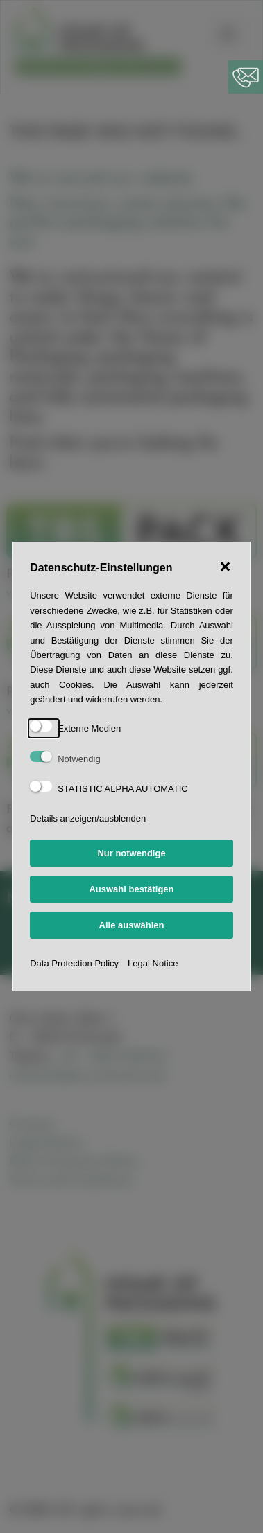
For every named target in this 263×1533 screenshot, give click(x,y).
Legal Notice (153, 963)
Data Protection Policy (74, 963)
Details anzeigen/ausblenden (88, 818)
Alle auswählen (131, 925)
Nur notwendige (131, 853)
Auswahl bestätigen (131, 889)
